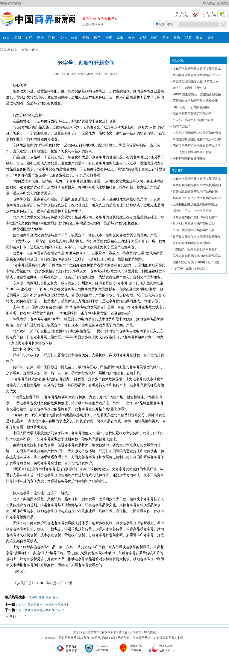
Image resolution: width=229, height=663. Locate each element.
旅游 (176, 37)
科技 (51, 37)
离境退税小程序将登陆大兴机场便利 (197, 185)
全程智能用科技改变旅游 (189, 158)
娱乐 (40, 37)
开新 (42, 597)
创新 (48, 597)
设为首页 (223, 3)
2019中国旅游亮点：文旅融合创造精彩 (44, 604)
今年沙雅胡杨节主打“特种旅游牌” (195, 217)
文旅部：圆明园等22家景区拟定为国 (197, 133)
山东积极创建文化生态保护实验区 (195, 204)
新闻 (17, 37)
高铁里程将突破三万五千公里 (192, 113)
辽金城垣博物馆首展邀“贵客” (192, 243)
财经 (29, 37)
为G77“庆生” (181, 126)
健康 (85, 37)
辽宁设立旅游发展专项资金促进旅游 (197, 236)
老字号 (33, 597)
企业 (211, 37)
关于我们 (79, 632)
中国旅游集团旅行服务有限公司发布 (197, 139)
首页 (6, 37)
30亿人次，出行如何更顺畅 (191, 107)
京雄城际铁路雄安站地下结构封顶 (195, 191)
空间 (55, 597)
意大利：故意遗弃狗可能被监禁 (194, 223)
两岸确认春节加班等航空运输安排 (195, 100)
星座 (165, 37)
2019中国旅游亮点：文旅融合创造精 (197, 94)
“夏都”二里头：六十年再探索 (192, 211)
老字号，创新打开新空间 (189, 88)
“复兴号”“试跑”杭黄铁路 (189, 268)
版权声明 (108, 632)
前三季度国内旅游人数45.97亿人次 (41, 610)
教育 (199, 37)
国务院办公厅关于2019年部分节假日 (197, 262)
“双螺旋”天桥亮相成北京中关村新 (195, 249)
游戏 (142, 37)
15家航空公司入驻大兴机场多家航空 (197, 198)
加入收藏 (209, 3)
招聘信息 (121, 632)
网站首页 (11, 49)
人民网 (89, 73)
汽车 (108, 37)
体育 (74, 37)
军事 (120, 37)
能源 (188, 37)
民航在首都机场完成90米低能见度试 (197, 255)
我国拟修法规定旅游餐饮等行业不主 (197, 75)
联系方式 (93, 632)
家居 (131, 37)
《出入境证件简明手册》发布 (192, 152)
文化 (63, 37)
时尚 (154, 37)
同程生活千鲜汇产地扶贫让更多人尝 (197, 145)
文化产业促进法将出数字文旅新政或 (197, 68)
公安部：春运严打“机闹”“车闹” (193, 120)
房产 (97, 37)
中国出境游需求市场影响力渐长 (194, 230)
